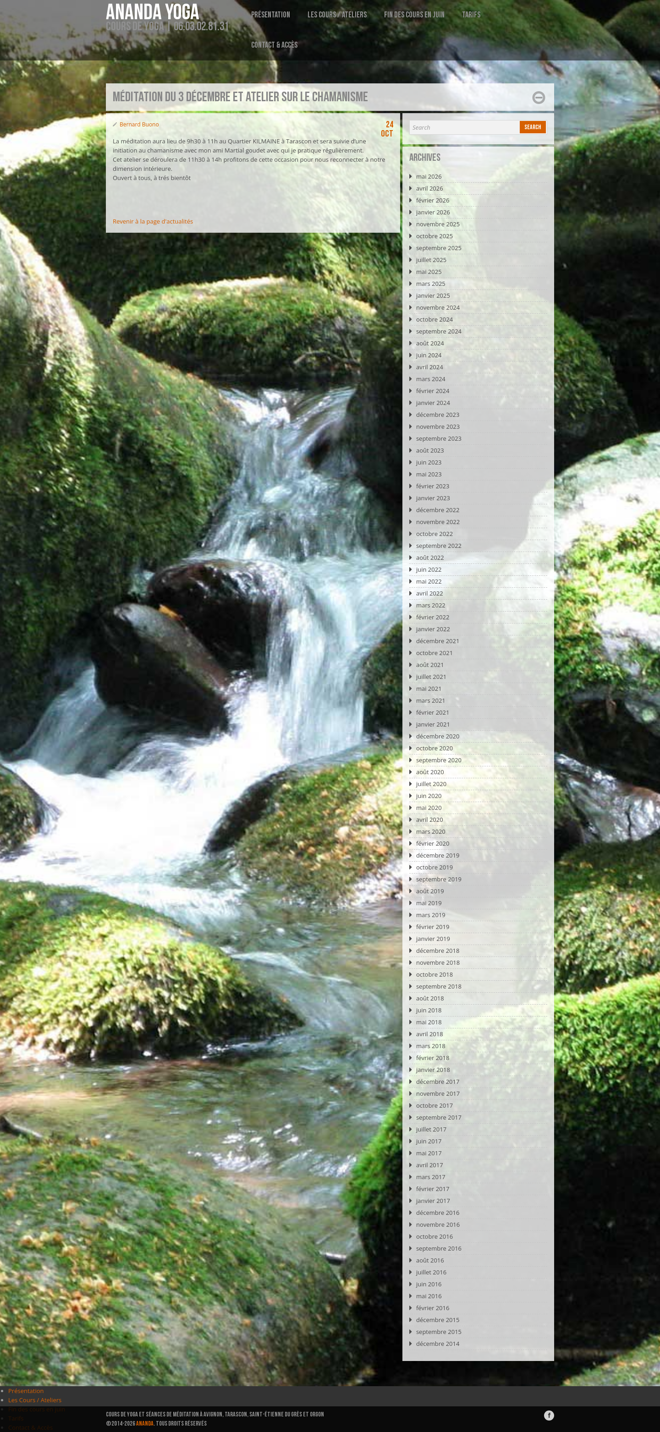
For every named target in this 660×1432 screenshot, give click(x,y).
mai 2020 (429, 807)
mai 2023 (429, 474)
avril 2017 (429, 1165)
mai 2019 (429, 903)
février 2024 (432, 391)
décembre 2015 (438, 1320)
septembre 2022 (439, 545)
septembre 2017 (439, 1117)
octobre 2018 (434, 974)
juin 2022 (429, 569)
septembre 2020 (439, 760)
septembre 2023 (439, 438)
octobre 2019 (434, 867)
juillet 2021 (431, 676)
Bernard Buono (139, 124)
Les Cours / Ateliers (337, 15)
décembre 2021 (438, 641)
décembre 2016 (438, 1212)
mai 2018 (429, 1022)
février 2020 (432, 843)
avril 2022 (429, 593)
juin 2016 (429, 1284)
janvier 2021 (433, 724)
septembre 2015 (439, 1332)
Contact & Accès (274, 45)
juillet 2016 (431, 1272)
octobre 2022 (434, 534)
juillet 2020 (431, 784)
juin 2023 (429, 462)
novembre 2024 (438, 307)
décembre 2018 (438, 950)
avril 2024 (429, 367)
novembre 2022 (438, 522)
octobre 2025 (434, 236)
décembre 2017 (438, 1081)
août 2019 (430, 891)
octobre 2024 (434, 319)
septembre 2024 (439, 331)
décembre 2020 (438, 736)
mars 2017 (431, 1177)
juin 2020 (429, 796)
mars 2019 (431, 915)
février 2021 (432, 712)
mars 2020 (431, 831)
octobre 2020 (434, 748)
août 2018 (430, 998)
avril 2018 (429, 1034)
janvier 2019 (433, 939)
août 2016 (430, 1260)
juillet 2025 (431, 260)
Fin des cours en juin (414, 15)
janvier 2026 (433, 212)
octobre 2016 (434, 1236)
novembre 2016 (438, 1224)
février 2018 (432, 1058)
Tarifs (471, 15)
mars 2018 (431, 1046)
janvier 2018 (433, 1070)
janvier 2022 (433, 629)
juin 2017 (429, 1141)
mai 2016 (429, 1296)
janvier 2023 (433, 498)
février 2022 (432, 617)
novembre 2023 (438, 426)
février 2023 (432, 486)
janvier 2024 (433, 403)
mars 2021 (431, 700)
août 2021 (430, 665)
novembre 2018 (438, 962)
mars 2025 (431, 283)
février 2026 (432, 200)
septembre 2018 (439, 986)
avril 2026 (429, 188)
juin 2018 (429, 1010)
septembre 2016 (439, 1248)
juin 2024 (429, 355)
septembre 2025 (439, 248)
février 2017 (432, 1189)
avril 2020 (429, 819)
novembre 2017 (438, 1093)
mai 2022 (429, 581)
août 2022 (430, 557)
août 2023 (430, 450)
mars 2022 (431, 605)
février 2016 (432, 1308)
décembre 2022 (438, 510)
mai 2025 (429, 272)
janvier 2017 (433, 1201)
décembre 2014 (438, 1343)
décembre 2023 (438, 414)
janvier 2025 (433, 295)
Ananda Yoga (152, 13)
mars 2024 (431, 379)
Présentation (270, 15)
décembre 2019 (438, 855)
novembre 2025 (438, 224)
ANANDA (145, 1423)
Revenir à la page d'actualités (153, 221)
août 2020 (430, 772)
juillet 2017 (431, 1129)
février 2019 (432, 927)
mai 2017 (429, 1153)
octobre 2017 (434, 1105)
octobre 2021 (434, 653)
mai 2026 (429, 176)
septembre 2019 (439, 879)
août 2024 (430, 343)
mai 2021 (429, 688)
